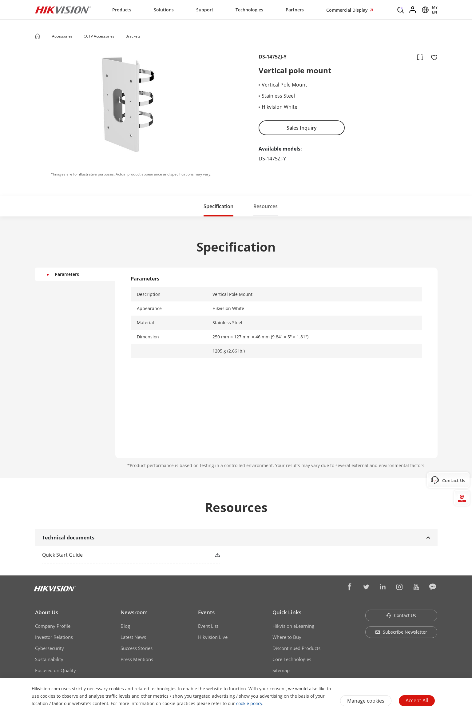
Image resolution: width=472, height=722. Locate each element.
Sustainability (49, 659)
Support (204, 10)
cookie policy (249, 703)
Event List (208, 626)
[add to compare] (420, 57)
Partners (295, 10)
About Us (46, 612)
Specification (218, 206)
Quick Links (286, 612)
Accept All (417, 700)
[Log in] (412, 9)
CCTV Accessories (99, 36)
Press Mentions (137, 659)
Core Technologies (291, 659)
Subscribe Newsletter (401, 632)
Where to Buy (286, 637)
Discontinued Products (296, 648)
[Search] (400, 9)
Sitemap (281, 670)
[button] (78, 36)
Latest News (133, 637)
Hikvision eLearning (293, 626)
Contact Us (401, 615)
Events (206, 612)
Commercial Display (347, 10)
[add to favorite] (432, 57)
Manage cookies (365, 700)
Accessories (62, 36)
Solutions (164, 10)
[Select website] (429, 9)
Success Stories (137, 648)
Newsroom (134, 612)
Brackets (133, 36)
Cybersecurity (49, 648)
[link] (121, 555)
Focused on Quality (55, 670)
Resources (265, 206)
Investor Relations (54, 637)
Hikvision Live (213, 637)
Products (121, 10)
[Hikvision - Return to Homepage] (63, 10)
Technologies (249, 10)
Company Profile (52, 626)
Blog (125, 626)
